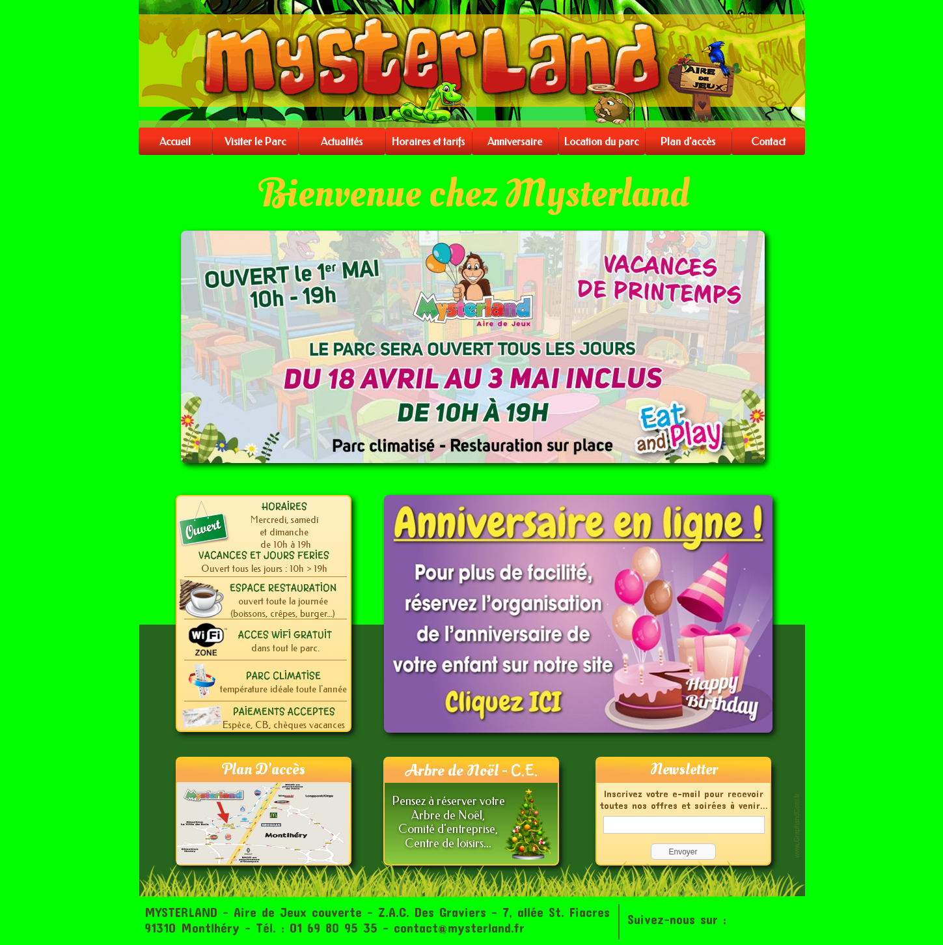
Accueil (175, 141)
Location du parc (601, 141)
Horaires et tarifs (428, 141)
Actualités (341, 141)
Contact (768, 141)
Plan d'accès (688, 141)
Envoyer (682, 851)
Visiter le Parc (255, 141)
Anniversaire (514, 141)
